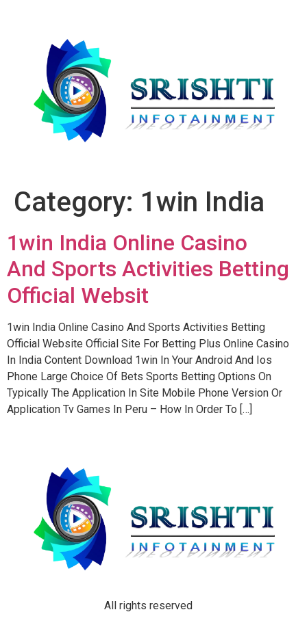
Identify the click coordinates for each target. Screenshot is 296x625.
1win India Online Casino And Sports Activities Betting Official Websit (148, 269)
